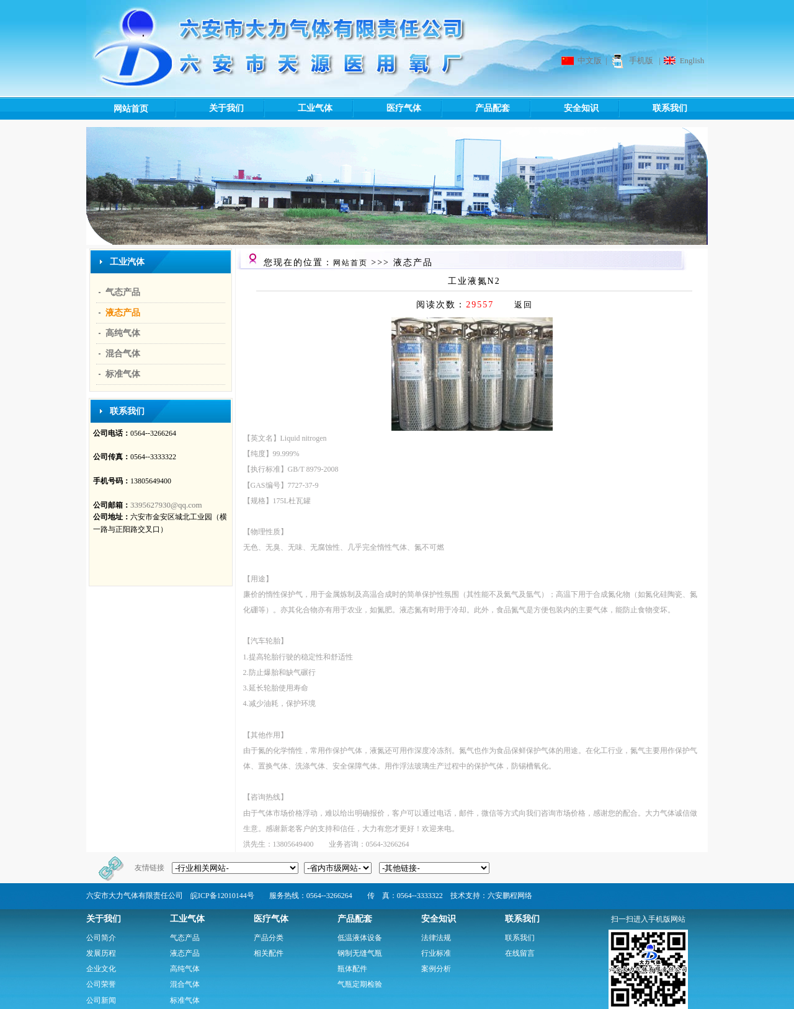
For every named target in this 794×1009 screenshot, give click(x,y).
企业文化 (101, 968)
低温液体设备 (359, 937)
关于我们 (208, 108)
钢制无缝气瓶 (359, 953)
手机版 (641, 60)
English (692, 60)
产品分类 (268, 937)
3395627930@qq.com (166, 504)
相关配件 (268, 953)
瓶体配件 (352, 968)
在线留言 (520, 953)
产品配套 (474, 108)
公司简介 (101, 937)
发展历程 (101, 953)
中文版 (590, 60)
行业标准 (436, 953)
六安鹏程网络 (510, 895)
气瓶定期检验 (359, 984)
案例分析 (436, 968)
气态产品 (122, 292)
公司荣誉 (101, 984)
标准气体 (122, 374)
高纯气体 (122, 333)
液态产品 (122, 312)
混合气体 (122, 353)
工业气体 (297, 108)
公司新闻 (101, 1000)
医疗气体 (386, 108)
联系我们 (652, 108)
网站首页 (131, 108)
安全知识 (563, 108)
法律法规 (436, 937)
